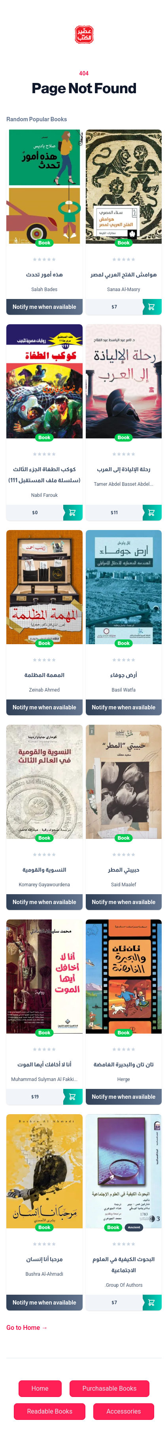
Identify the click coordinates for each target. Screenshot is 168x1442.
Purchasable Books (110, 1388)
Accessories (123, 1411)
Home (40, 1388)
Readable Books (49, 1411)
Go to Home (27, 1327)
